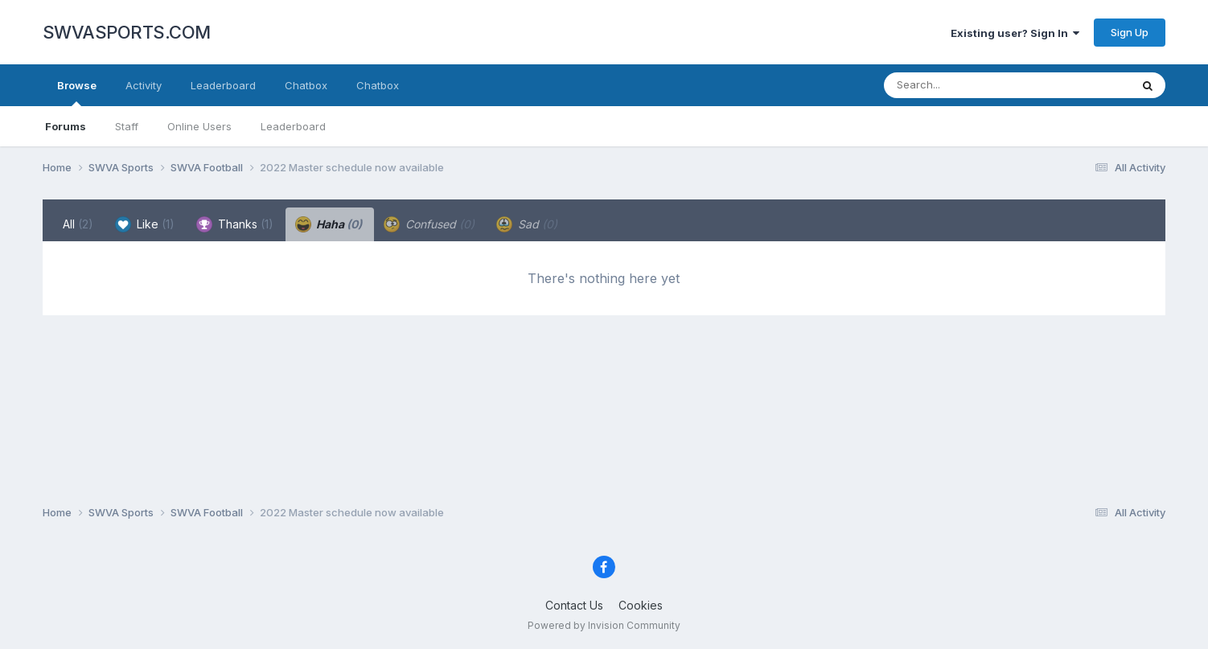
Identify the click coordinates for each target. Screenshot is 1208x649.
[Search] (963, 85)
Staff (126, 126)
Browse (77, 92)
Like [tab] (145, 224)
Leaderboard (293, 126)
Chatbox (306, 85)
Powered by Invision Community (604, 625)
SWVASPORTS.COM (127, 32)
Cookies (640, 605)
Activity (143, 85)
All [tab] (78, 224)
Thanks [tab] (234, 224)
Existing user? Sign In (1015, 33)
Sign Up (1129, 32)
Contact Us (574, 605)
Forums (65, 126)
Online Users (199, 126)
